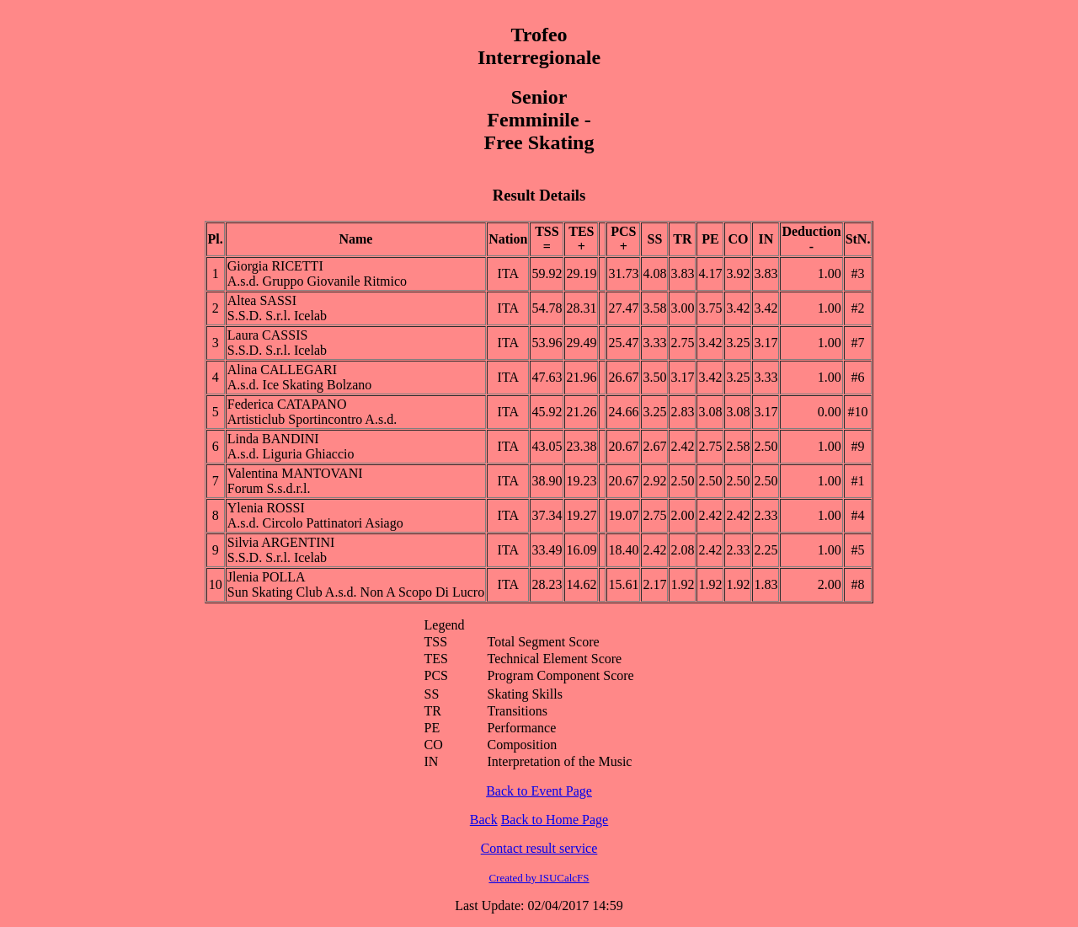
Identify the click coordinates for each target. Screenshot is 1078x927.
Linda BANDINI (273, 438)
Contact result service (539, 848)
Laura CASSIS (267, 335)
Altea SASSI (261, 300)
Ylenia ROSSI (266, 508)
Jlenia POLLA (266, 577)
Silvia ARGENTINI (281, 542)
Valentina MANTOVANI (295, 473)
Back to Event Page (539, 791)
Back (484, 819)
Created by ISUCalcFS (538, 877)
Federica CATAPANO (287, 404)
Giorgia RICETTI (275, 266)
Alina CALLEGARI (282, 369)
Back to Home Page (555, 819)
